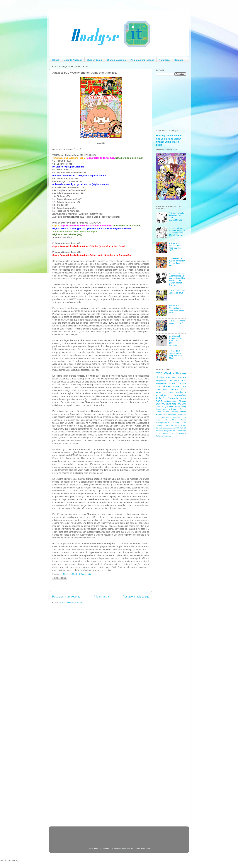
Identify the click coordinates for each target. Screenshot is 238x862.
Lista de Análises (73, 60)
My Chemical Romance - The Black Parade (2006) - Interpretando (175, 340)
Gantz (183, 420)
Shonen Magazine (116, 60)
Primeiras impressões (171, 395)
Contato (178, 60)
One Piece (173, 380)
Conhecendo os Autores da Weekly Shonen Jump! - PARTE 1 (177, 261)
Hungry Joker (167, 406)
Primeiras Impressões (142, 60)
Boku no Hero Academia (171, 392)
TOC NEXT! (170, 420)
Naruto (182, 398)
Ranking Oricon (178, 412)
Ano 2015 (170, 377)
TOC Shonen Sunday (168, 386)
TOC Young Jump (168, 404)
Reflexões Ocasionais (163, 436)
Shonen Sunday (177, 383)
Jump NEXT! (162, 412)
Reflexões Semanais (167, 398)
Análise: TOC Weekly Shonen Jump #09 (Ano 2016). (175, 246)
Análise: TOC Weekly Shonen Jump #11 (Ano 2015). (175, 354)
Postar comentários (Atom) (71, 602)
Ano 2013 (167, 409)
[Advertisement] (168, 487)
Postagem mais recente (66, 596)
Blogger (146, 848)
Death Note (181, 431)
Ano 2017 (180, 389)
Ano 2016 (168, 389)
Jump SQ (177, 401)
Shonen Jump (94, 60)
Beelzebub (160, 414)
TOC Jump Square (164, 401)
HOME (55, 60)
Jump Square (179, 409)
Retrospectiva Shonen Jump (167, 422)
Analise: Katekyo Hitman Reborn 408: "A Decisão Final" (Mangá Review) (177, 231)
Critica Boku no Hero (173, 425)
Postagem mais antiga (136, 596)
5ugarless (126, 848)
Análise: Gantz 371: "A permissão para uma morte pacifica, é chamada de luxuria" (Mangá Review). (177, 279)
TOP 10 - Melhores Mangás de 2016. (177, 322)
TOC (159, 373)
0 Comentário (85, 574)
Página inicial (101, 596)
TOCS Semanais (178, 433)
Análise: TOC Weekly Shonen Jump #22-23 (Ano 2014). (176, 309)
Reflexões (164, 60)
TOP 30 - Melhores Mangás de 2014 (177, 292)
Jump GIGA (162, 433)
